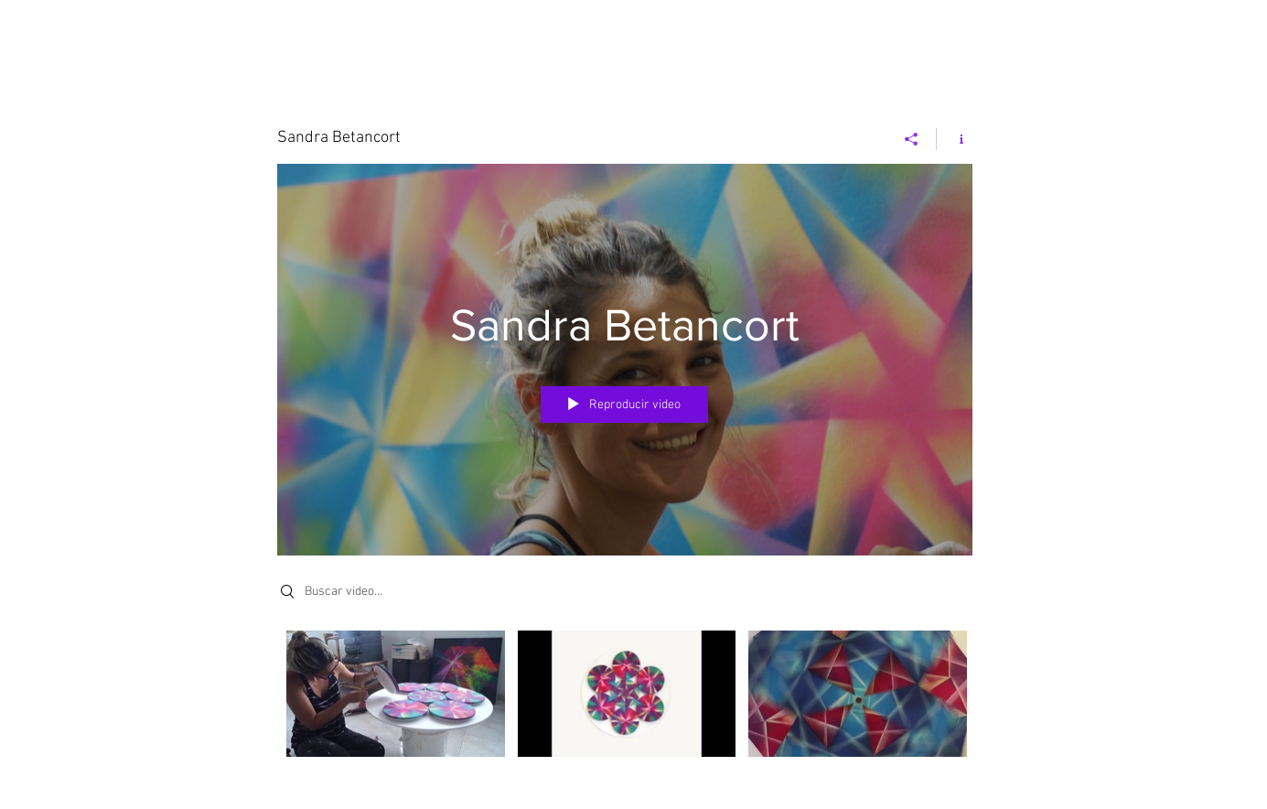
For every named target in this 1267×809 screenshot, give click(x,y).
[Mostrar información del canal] (954, 139)
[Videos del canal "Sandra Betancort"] (625, 706)
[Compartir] (911, 139)
